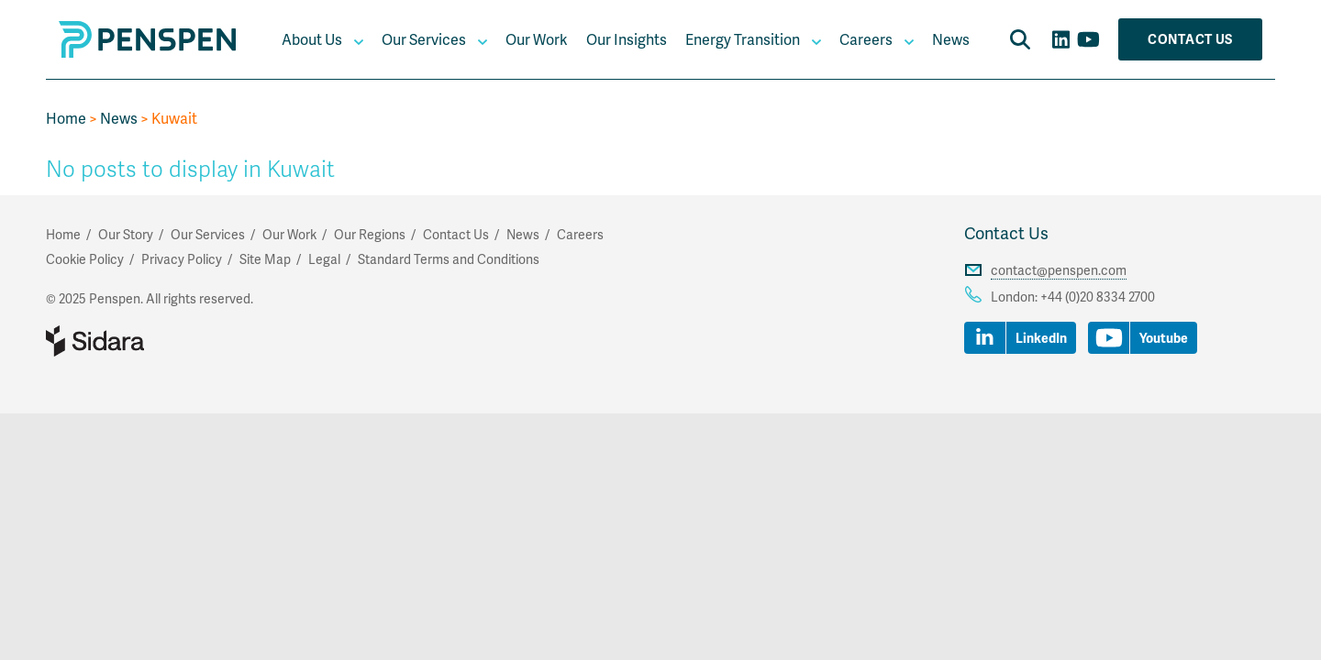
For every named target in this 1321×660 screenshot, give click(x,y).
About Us (312, 39)
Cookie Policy (85, 259)
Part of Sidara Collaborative (154, 341)
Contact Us (1190, 39)
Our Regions (369, 234)
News (951, 39)
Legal (324, 259)
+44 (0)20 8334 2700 (1097, 296)
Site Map (265, 259)
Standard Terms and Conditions (448, 259)
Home (66, 117)
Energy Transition (742, 39)
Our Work (536, 39)
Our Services (424, 39)
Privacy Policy (181, 259)
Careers (866, 39)
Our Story (125, 234)
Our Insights (626, 39)
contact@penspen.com (1059, 270)
